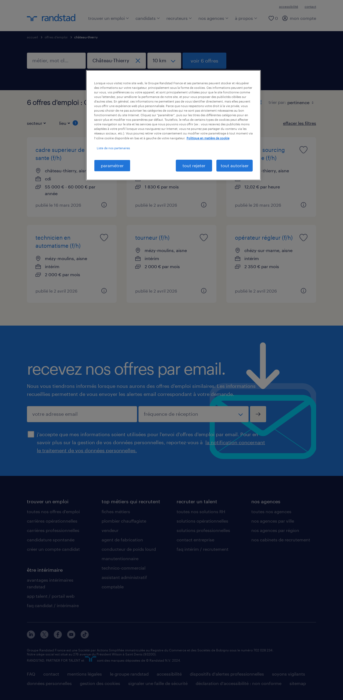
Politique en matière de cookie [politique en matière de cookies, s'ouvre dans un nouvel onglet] (208, 138)
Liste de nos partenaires (113, 148)
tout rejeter (194, 165)
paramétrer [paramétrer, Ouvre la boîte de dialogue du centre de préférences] (112, 165)
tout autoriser (235, 165)
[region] (173, 125)
